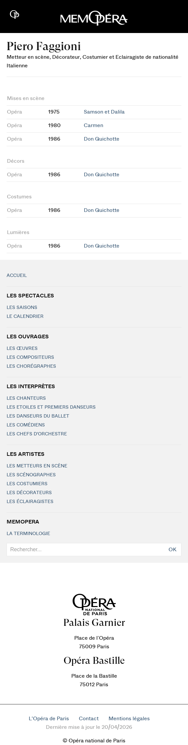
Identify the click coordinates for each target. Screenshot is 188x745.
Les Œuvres (22, 348)
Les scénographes (31, 475)
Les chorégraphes (31, 366)
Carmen (93, 125)
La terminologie (28, 533)
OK (172, 549)
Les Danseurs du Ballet (38, 416)
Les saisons (22, 307)
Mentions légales (129, 718)
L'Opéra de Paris (49, 718)
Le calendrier (25, 316)
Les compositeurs (30, 357)
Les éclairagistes (30, 501)
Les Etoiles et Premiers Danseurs (51, 407)
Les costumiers (27, 484)
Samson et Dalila (104, 112)
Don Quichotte (101, 139)
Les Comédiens (26, 425)
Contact (89, 718)
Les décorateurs (29, 493)
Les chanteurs (26, 398)
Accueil (17, 275)
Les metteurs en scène (37, 466)
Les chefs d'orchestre (37, 434)
